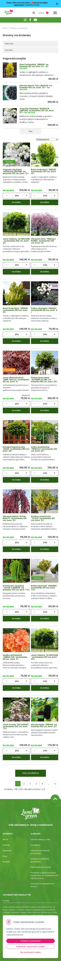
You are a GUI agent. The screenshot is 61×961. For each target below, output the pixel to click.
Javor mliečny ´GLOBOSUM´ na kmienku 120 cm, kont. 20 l (44, 657)
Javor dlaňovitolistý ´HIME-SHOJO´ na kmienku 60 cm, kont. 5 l (16, 379)
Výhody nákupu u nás (40, 839)
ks (17, 195)
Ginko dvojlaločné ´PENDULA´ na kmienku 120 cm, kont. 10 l (44, 449)
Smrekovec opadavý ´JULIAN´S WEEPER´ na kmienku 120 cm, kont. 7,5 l (16, 587)
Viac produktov (30, 773)
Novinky (6, 845)
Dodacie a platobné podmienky (40, 860)
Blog (5, 856)
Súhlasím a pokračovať (31, 941)
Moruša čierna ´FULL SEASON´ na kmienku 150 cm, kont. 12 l (36, 86)
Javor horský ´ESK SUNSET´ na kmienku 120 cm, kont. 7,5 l (16, 726)
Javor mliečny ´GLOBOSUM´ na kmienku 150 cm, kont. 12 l (16, 240)
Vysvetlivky (35, 845)
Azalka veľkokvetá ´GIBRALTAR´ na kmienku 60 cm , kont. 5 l (15, 657)
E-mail (6, 900)
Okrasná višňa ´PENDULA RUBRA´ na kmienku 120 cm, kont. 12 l (43, 240)
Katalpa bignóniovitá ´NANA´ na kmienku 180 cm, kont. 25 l (16, 449)
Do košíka (16, 202)
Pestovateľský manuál (41, 867)
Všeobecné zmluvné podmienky (40, 852)
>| (55, 783)
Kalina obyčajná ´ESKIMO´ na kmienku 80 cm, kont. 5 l (44, 310)
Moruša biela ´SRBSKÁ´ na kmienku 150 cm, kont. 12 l (44, 725)
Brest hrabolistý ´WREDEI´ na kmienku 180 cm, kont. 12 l (15, 310)
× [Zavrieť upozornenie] (57, 3)
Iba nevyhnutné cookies (30, 952)
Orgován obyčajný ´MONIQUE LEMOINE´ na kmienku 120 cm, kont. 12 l (37, 110)
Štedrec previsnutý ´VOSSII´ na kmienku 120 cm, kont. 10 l (43, 518)
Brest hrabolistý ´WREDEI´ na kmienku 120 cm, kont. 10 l (44, 171)
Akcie (5, 839)
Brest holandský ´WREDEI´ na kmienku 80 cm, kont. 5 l (34, 65)
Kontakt (6, 861)
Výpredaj (7, 850)
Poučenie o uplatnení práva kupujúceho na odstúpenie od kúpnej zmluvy (44, 875)
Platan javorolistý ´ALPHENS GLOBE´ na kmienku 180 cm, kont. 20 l (44, 379)
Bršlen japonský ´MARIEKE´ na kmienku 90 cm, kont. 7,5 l (44, 587)
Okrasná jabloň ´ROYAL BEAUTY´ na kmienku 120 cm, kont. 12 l (15, 518)
